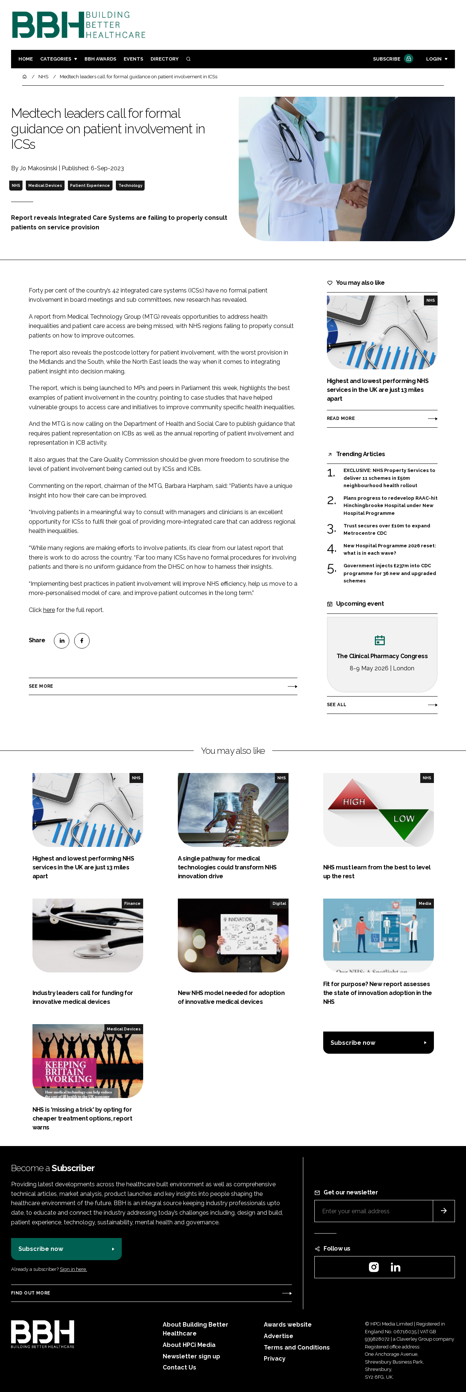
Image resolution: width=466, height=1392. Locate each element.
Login (434, 59)
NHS (16, 185)
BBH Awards (100, 59)
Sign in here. (73, 1269)
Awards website (288, 1324)
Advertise (278, 1336)
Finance (132, 903)
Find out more (30, 1293)
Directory (165, 59)
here (49, 609)
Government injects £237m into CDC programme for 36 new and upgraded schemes (390, 573)
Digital (279, 903)
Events (133, 59)
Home (25, 59)
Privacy (275, 1358)
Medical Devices (45, 185)
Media (425, 903)
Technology (130, 185)
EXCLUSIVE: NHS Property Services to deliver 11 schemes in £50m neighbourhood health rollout (389, 478)
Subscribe (392, 59)
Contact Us (179, 1367)
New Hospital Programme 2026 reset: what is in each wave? (390, 549)
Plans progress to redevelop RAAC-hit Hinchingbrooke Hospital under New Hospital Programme (391, 506)
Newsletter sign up (191, 1356)
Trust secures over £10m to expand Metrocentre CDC (387, 529)
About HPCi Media (189, 1344)
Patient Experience (90, 185)
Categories (55, 59)
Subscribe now (353, 1042)
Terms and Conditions (297, 1347)
